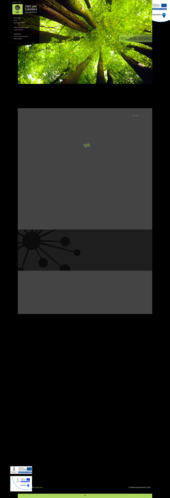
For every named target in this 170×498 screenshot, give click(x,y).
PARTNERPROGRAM (23, 27)
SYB (21, 20)
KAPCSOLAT (22, 30)
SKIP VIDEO (136, 116)
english (19, 2)
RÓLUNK (21, 18)
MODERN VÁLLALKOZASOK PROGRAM (21, 36)
